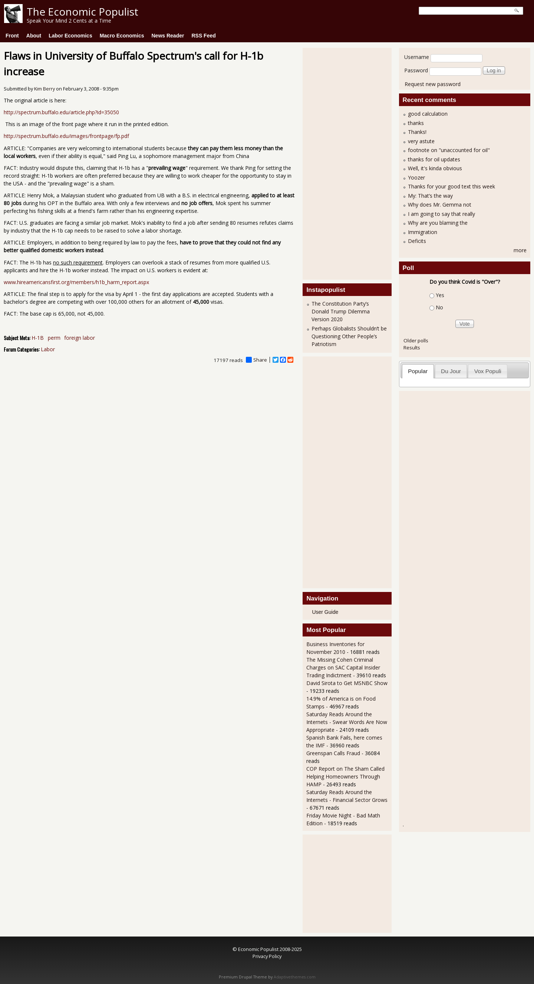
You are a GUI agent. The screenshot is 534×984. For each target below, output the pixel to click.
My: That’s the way (430, 195)
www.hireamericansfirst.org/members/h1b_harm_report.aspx (76, 282)
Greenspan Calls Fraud (334, 753)
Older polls (415, 340)
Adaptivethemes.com (295, 977)
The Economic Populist (82, 11)
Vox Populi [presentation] (487, 371)
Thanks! (417, 131)
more (520, 250)
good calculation (428, 113)
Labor (48, 349)
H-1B (38, 337)
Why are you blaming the (438, 222)
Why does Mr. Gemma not (439, 204)
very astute (421, 141)
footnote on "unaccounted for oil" (449, 150)
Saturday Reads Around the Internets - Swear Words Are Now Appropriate (346, 722)
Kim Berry (44, 89)
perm (54, 337)
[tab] (418, 371)
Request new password (433, 84)
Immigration (422, 232)
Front (12, 36)
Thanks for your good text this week (451, 186)
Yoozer (416, 177)
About (33, 36)
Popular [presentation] (418, 371)
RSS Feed (203, 36)
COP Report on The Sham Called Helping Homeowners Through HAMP (345, 776)
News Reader (168, 36)
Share (256, 360)
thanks (416, 122)
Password (416, 70)
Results (411, 347)
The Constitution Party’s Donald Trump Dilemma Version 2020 (341, 311)
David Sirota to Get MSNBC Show (347, 683)
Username (416, 56)
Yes (440, 295)
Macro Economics (122, 36)
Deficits (417, 240)
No (439, 307)
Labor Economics (70, 36)
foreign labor (79, 337)
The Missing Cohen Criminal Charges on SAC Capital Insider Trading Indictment (343, 667)
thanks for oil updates (434, 159)
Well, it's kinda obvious (435, 168)
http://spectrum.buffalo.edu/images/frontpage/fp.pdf (66, 135)
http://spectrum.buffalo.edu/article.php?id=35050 (61, 112)
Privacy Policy (267, 956)
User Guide (325, 612)
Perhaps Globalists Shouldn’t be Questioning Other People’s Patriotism (349, 336)
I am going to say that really (441, 213)
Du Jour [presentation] (451, 371)
